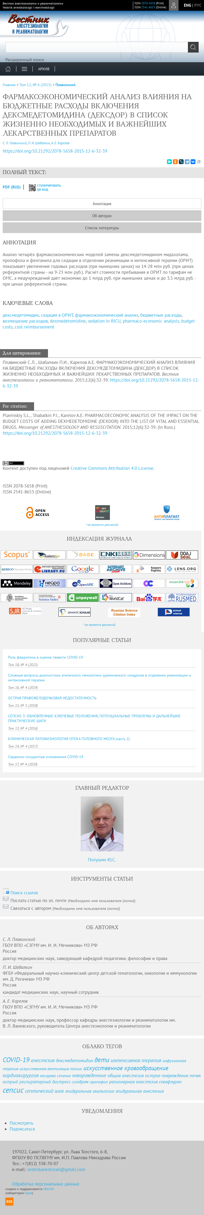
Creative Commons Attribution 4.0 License (112, 468)
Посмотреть (21, 1123)
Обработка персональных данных (45, 1184)
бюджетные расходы (160, 315)
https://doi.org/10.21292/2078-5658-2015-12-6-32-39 (55, 433)
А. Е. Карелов (60, 143)
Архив (43, 69)
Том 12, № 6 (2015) (35, 84)
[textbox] (102, 47)
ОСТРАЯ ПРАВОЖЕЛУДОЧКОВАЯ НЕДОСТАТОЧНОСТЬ (52, 698)
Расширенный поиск (24, 59)
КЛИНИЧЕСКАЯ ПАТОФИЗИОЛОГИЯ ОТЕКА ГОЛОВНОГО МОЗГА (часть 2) (69, 738)
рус (197, 5)
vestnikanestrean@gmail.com (56, 1169)
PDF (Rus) (12, 187)
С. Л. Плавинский (15, 143)
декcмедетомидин (21, 315)
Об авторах (102, 215)
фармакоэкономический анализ (106, 315)
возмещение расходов (25, 321)
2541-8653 (148, 7)
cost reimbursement (34, 327)
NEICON (48, 1189)
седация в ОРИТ (57, 315)
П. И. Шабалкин (39, 143)
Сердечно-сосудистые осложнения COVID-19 (45, 756)
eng (187, 5)
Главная (9, 84)
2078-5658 (148, 3)
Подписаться (22, 1129)
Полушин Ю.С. (102, 860)
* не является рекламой (102, 525)
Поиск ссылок (24, 893)
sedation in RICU (104, 321)
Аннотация (102, 203)
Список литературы (102, 227)
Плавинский (65, 84)
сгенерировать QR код (41, 187)
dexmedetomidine (68, 321)
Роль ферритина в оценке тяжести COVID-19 (45, 657)
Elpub (28, 1193)
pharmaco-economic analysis (151, 321)
